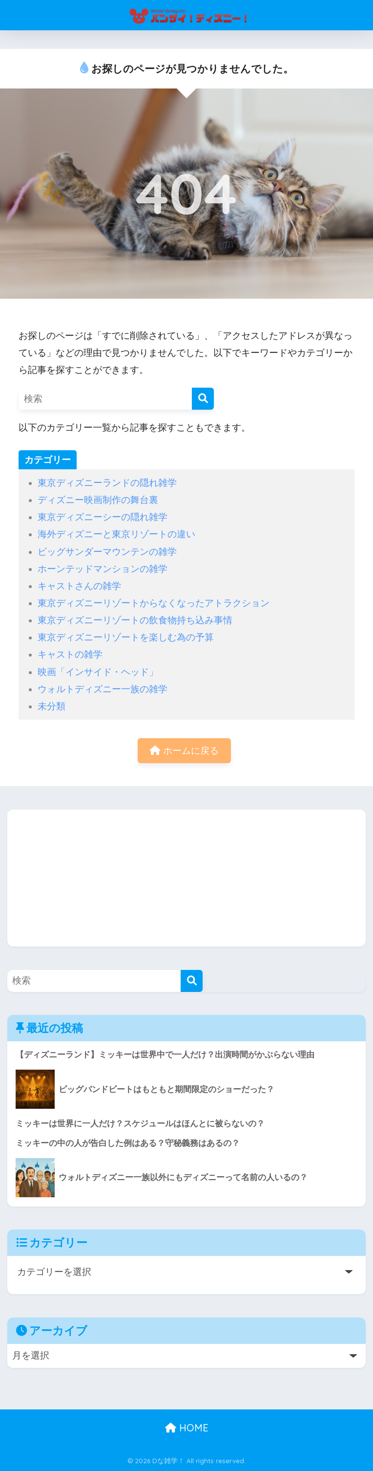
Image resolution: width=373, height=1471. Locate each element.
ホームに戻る (184, 751)
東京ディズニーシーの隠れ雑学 (102, 517)
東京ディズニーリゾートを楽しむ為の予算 (126, 637)
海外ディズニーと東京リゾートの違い (116, 534)
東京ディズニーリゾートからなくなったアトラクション (153, 603)
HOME (186, 1428)
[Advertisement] (186, 878)
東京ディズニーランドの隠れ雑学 (107, 483)
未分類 (51, 706)
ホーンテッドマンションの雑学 (102, 569)
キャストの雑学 (70, 654)
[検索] (203, 399)
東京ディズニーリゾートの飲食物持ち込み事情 (135, 620)
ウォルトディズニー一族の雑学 (102, 689)
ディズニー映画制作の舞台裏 (98, 500)
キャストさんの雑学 (79, 586)
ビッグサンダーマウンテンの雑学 (107, 552)
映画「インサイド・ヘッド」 (98, 672)
